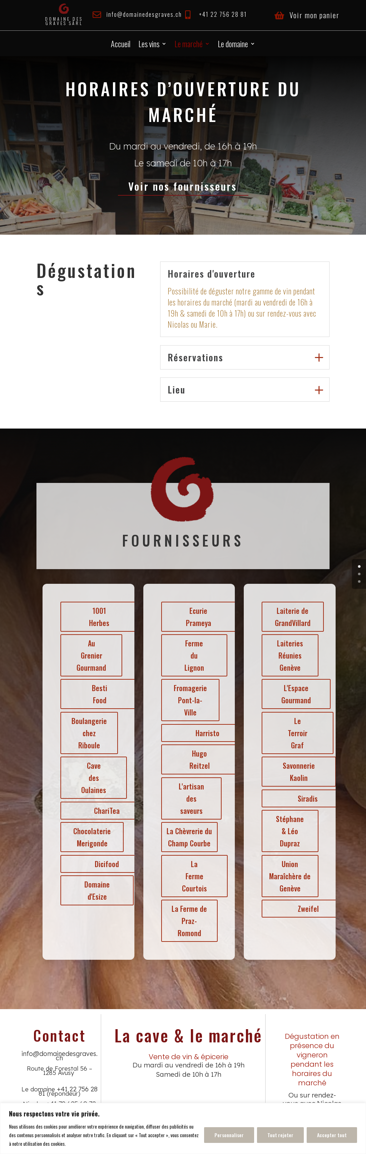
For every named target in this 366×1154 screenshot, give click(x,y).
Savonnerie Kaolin (295, 771)
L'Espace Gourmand (292, 694)
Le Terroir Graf (293, 732)
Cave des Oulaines (89, 777)
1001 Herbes (95, 616)
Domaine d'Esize (93, 890)
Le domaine (233, 45)
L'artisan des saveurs (187, 798)
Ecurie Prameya (194, 616)
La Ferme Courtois (190, 876)
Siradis (304, 798)
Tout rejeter (280, 1135)
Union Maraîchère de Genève (286, 876)
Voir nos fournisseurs (183, 186)
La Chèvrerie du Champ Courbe (185, 837)
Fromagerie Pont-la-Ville (186, 700)
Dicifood (103, 864)
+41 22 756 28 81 (223, 14)
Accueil (120, 45)
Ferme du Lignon (190, 655)
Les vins (148, 45)
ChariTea (103, 810)
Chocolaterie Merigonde (88, 837)
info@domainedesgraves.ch (144, 14)
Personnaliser (229, 1135)
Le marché (188, 45)
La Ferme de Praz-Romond (185, 920)
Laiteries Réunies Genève (286, 655)
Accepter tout (332, 1135)
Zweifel (304, 908)
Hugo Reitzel (195, 759)
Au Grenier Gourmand (87, 655)
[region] (183, 1128)
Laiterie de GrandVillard (289, 616)
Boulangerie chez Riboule (85, 732)
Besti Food (95, 694)
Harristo (203, 733)
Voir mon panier (315, 15)
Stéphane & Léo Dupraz (286, 831)
